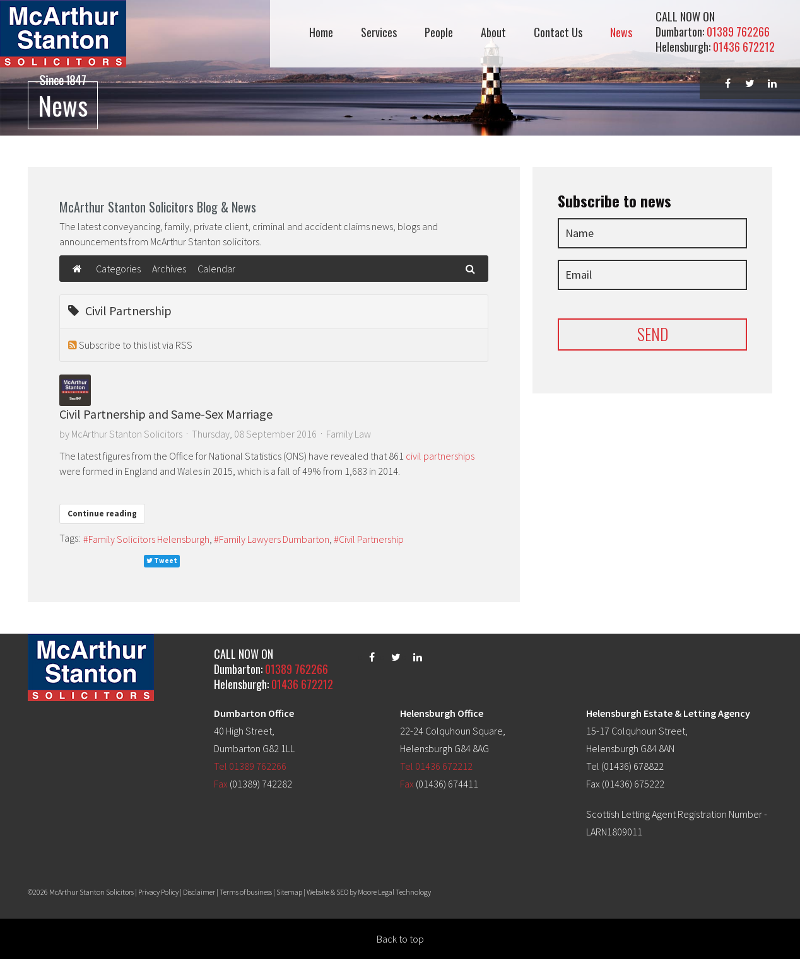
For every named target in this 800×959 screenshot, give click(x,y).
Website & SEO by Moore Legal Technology (369, 892)
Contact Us (558, 32)
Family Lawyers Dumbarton (274, 539)
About (493, 32)
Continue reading (102, 513)
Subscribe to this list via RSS (135, 345)
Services (379, 32)
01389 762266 (738, 31)
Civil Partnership (371, 539)
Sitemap (289, 892)
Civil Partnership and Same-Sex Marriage (166, 414)
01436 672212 (744, 46)
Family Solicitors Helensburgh (148, 539)
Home (321, 32)
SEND (652, 334)
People (439, 32)
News (621, 32)
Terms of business (246, 892)
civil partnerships (440, 456)
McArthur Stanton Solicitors (126, 433)
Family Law (348, 434)
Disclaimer (199, 892)
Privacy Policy (158, 892)
